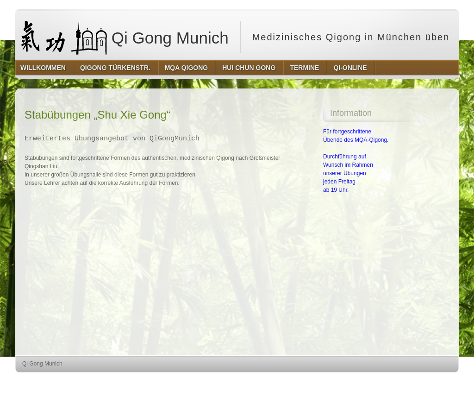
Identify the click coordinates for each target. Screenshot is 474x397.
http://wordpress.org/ (355, 381)
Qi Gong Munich (125, 37)
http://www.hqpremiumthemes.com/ (423, 381)
